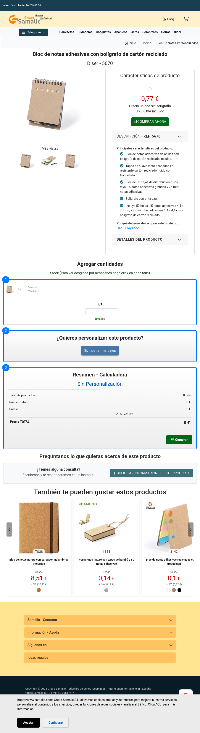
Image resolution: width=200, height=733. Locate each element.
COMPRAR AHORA (150, 121)
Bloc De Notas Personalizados (177, 43)
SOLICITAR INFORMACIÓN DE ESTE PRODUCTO (151, 473)
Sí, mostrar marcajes (100, 351)
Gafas (135, 32)
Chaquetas (103, 32)
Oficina (146, 43)
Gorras (166, 32)
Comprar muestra (32, 289)
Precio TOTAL (19, 422)
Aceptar (28, 722)
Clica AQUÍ (155, 704)
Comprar (178, 440)
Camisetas (66, 32)
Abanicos (120, 32)
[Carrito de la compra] (185, 19)
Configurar (55, 722)
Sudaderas (85, 32)
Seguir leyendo (128, 228)
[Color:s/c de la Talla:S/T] (101, 311)
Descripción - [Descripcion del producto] (149, 136)
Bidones (179, 32)
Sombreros (150, 32)
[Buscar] (110, 19)
